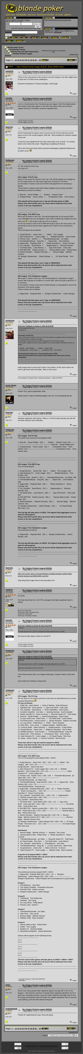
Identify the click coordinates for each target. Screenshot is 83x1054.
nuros (7, 985)
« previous (72, 54)
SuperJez (9, 127)
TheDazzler (9, 160)
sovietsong (9, 320)
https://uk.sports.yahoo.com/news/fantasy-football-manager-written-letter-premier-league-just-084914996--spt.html (45, 575)
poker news (10, 15)
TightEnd (9, 590)
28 (31, 60)
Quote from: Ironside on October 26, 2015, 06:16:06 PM (35, 656)
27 (29, 60)
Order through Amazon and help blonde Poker (58, 20)
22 (16, 60)
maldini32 (9, 71)
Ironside (8, 98)
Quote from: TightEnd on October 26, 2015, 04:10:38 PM (35, 626)
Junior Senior (10, 385)
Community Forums (17, 49)
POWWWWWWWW (13, 1009)
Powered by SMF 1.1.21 (32, 1046)
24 (20, 60)
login (22, 20)
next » (76, 1032)
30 (36, 60)
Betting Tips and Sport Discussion (24, 52)
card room (32, 15)
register (27, 20)
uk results (59, 15)
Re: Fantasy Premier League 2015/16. (37, 72)
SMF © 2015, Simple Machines (49, 1046)
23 (18, 60)
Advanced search (19, 35)
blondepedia (21, 15)
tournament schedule (45, 15)
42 (40, 60)
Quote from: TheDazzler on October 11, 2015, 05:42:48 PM (35, 326)
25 (23, 60)
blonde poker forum (15, 47)
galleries (67, 15)
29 (33, 60)
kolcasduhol (58, 32)
